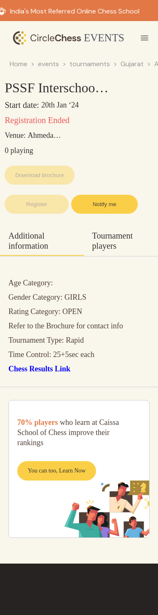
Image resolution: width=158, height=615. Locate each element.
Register (36, 204)
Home (18, 63)
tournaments (90, 63)
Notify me (104, 204)
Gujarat (132, 63)
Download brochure (39, 175)
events (48, 63)
